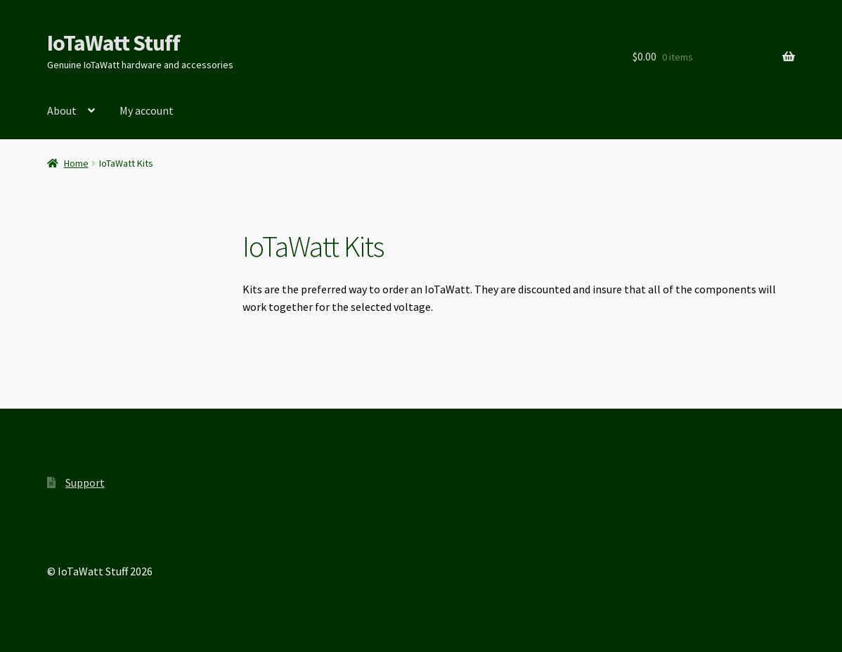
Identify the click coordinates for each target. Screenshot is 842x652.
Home (76, 163)
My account (146, 110)
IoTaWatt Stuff (113, 43)
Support (85, 482)
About (62, 110)
